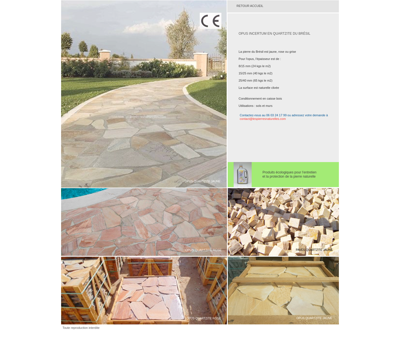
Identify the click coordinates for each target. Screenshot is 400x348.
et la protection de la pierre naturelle (283, 176)
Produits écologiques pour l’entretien (289, 172)
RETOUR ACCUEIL (250, 5)
